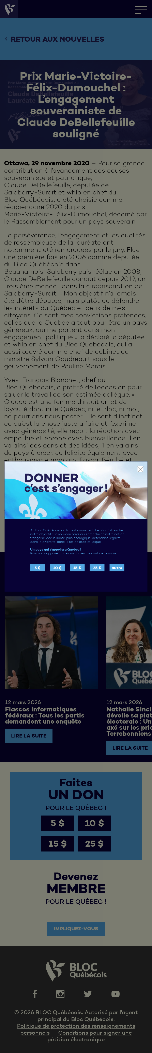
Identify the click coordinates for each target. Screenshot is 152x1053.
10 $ (57, 567)
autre (117, 567)
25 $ (97, 567)
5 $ (37, 567)
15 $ (77, 567)
